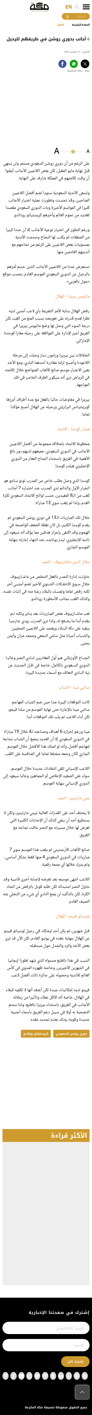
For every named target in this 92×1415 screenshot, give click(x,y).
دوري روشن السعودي (71, 1033)
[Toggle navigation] (86, 7)
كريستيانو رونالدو (35, 1033)
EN (68, 7)
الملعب (60, 24)
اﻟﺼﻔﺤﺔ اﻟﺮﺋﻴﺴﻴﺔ (81, 24)
